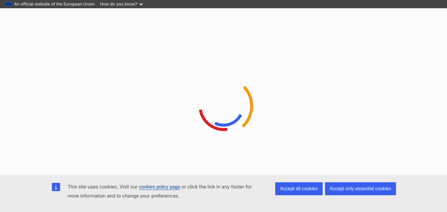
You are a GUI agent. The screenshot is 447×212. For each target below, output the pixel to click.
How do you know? (121, 3)
